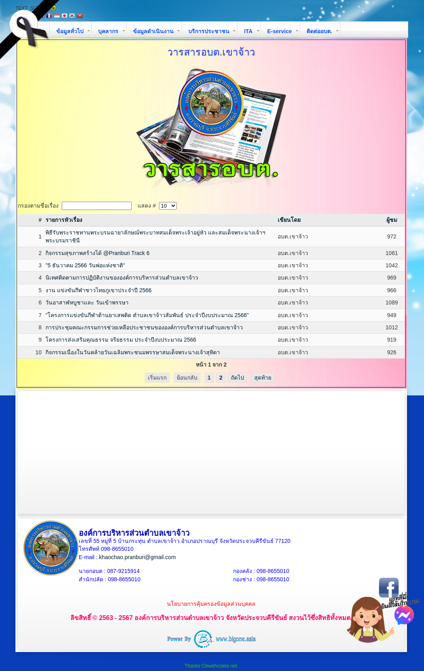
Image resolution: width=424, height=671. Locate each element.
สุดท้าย (262, 377)
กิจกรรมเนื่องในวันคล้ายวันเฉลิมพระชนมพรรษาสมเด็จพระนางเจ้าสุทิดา (132, 352)
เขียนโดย (289, 220)
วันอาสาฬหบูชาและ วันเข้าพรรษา (87, 302)
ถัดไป (237, 377)
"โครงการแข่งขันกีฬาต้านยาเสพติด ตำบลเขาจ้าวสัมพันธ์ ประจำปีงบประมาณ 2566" (147, 315)
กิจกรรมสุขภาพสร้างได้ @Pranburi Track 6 (97, 253)
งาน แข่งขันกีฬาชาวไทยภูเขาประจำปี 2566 (98, 290)
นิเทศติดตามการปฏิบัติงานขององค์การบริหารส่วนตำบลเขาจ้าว (121, 277)
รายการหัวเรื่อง (63, 220)
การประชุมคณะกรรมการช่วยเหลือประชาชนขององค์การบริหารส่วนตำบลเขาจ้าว (144, 327)
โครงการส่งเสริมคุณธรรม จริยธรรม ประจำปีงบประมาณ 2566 (120, 339)
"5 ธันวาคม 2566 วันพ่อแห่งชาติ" (85, 265)
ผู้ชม (391, 220)
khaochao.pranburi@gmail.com (137, 557)
